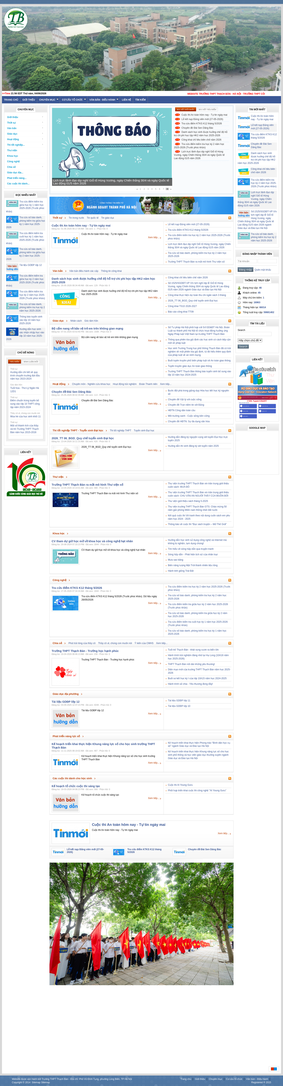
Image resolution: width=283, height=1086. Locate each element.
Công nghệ (13, 161)
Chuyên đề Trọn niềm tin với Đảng (186, 404)
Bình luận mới (31, 362)
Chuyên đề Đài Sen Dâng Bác (197, 128)
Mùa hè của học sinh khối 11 (25, 416)
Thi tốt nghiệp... (25, 144)
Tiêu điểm (14, 362)
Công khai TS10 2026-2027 (182, 306)
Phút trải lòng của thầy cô (81, 643)
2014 (27, 1082)
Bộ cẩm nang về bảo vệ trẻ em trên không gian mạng (87, 328)
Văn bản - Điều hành (104, 99)
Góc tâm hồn (91, 320)
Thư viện (12, 150)
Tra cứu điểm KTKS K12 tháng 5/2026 (201, 123)
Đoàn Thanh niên (148, 384)
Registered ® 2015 (261, 1082)
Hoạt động (25, 139)
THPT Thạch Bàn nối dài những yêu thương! (191, 664)
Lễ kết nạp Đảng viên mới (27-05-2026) (202, 119)
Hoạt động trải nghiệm (125, 384)
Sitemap (36, 1082)
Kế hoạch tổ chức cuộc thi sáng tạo (76, 786)
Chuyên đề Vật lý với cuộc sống (184, 399)
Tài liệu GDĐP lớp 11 (179, 700)
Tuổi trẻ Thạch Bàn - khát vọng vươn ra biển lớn (193, 649)
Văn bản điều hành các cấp (83, 271)
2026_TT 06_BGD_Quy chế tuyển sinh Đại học (193, 300)
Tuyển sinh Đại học (144, 430)
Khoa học (12, 156)
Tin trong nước (76, 217)
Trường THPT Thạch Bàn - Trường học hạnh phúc (85, 651)
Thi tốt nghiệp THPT (120, 430)
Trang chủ (185, 1079)
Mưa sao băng (175, 559)
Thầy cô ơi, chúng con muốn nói (115, 643)
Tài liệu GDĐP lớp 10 (179, 706)
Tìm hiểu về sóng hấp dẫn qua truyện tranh (191, 549)
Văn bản (25, 128)
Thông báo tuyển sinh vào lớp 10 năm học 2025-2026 (30, 320)
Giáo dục (25, 133)
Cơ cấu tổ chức (74, 99)
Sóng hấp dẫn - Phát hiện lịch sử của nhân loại (192, 554)
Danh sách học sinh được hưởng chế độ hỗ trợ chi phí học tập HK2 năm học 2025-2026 (200, 134)
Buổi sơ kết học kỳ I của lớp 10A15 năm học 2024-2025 (197, 678)
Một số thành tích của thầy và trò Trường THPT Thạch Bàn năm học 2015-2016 (24, 429)
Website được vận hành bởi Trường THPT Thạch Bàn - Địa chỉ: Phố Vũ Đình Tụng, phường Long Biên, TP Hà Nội (72, 1079)
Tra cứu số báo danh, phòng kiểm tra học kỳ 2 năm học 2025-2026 (32, 307)
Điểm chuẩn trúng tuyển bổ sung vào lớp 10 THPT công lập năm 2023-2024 (25, 404)
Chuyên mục (49, 99)
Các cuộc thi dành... (18, 183)
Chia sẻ (25, 166)
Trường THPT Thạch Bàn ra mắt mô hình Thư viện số (196, 261)
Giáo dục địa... (15, 172)
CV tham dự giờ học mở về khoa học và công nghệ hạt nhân (92, 541)
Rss (229, 217)
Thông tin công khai (111, 271)
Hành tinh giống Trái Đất (181, 570)
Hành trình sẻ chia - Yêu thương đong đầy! (190, 684)
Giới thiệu (28, 99)
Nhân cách (76, 320)
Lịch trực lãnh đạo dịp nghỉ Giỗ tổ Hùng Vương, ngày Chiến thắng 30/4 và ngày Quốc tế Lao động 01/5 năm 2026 (111, 182)
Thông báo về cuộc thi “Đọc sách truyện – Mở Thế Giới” (197, 524)
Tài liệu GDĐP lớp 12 (30, 265)
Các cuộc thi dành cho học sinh (72, 778)
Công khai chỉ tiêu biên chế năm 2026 (201, 139)
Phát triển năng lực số (66, 736)
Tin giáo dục (107, 217)
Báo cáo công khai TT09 (181, 311)
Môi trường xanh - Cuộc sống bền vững (189, 416)
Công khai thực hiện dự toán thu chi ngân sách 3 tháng (197, 295)
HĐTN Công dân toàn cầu (181, 410)
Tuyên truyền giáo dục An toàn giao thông (190, 366)
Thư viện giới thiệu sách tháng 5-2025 (188, 501)
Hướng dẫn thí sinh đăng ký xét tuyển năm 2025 (193, 446)
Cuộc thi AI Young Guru (180, 785)
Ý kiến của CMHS (144, 643)
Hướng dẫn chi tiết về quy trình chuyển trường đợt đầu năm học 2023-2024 (25, 375)
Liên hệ (126, 99)
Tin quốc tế (93, 217)
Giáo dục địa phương (66, 693)
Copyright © (18, 1082)
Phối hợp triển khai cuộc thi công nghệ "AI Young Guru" (197, 790)
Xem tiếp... (154, 237)
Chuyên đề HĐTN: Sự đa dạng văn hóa (189, 421)
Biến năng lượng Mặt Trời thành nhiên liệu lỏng (192, 565)
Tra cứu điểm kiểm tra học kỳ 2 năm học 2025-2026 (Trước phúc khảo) (32, 295)
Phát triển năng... (17, 178)
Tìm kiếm (140, 99)
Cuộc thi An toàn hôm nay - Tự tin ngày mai (204, 114)
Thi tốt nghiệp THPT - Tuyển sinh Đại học (78, 430)
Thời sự (25, 122)
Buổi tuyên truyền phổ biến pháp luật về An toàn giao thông (199, 360)
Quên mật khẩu (262, 269)
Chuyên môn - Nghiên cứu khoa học (91, 384)
